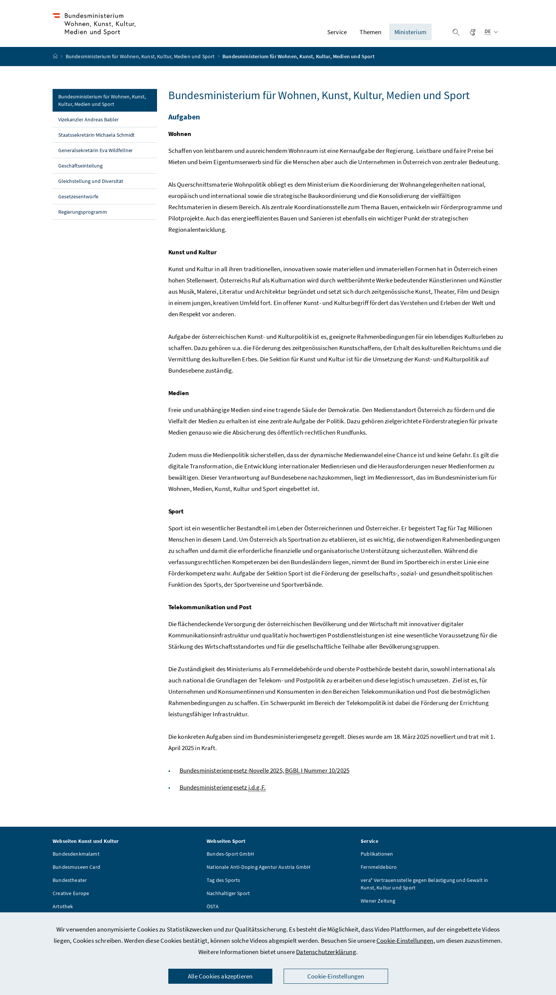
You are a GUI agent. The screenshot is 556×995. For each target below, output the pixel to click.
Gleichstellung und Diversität (90, 185)
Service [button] (337, 34)
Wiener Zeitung (378, 905)
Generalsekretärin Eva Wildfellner (95, 154)
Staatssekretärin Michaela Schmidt (96, 139)
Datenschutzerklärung (326, 952)
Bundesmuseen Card (76, 871)
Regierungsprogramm (82, 216)
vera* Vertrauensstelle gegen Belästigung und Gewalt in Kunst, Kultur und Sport (424, 888)
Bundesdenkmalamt (76, 858)
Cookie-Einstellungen (405, 940)
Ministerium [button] (410, 34)
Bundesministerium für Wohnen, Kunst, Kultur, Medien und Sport (141, 61)
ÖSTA (213, 910)
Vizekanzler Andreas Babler (88, 124)
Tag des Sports (223, 884)
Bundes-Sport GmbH (230, 858)
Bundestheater (70, 884)
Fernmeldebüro (379, 871)
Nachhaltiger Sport (228, 897)
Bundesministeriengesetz (223, 792)
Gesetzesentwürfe (78, 201)
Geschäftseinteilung (80, 170)
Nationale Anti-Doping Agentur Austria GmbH (258, 871)
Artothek (63, 910)
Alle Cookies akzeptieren (220, 976)
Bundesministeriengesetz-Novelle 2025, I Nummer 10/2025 (265, 775)
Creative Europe (71, 897)
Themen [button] (370, 34)
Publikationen (377, 858)
